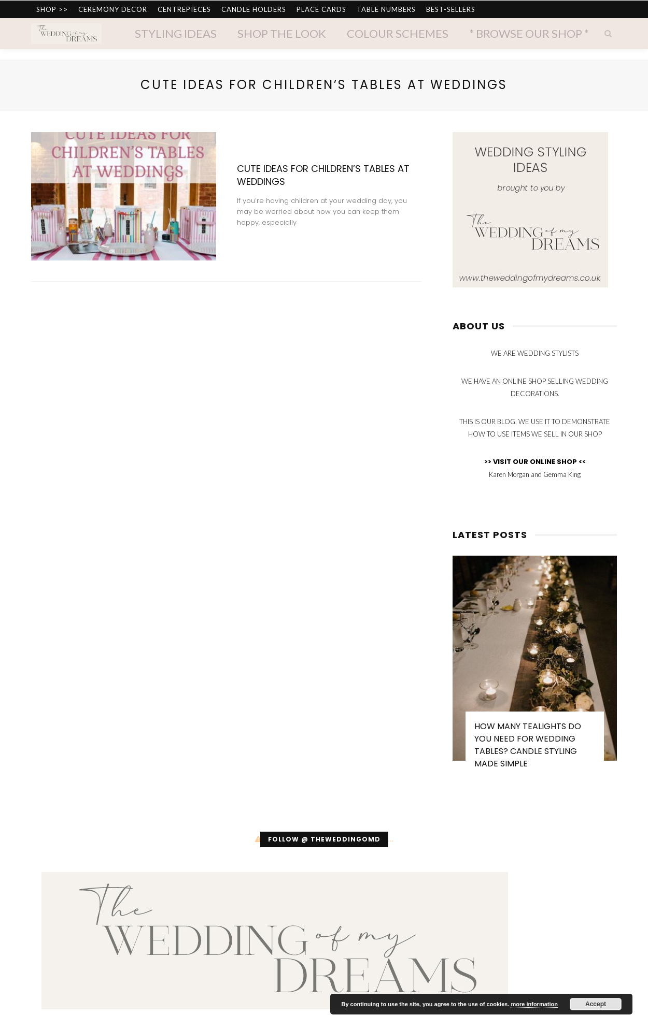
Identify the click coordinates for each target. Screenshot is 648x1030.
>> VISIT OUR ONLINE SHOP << (535, 462)
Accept (595, 1004)
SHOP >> (52, 9)
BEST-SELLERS (450, 9)
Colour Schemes (397, 33)
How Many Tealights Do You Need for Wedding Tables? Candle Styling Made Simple (527, 745)
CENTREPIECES (184, 9)
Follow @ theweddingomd (324, 839)
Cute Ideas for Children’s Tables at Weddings (323, 174)
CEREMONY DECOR (112, 9)
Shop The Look (281, 33)
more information (534, 1004)
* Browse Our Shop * (529, 33)
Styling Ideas (176, 33)
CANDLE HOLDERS (253, 9)
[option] (535, 667)
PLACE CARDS (321, 9)
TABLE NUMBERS (386, 9)
